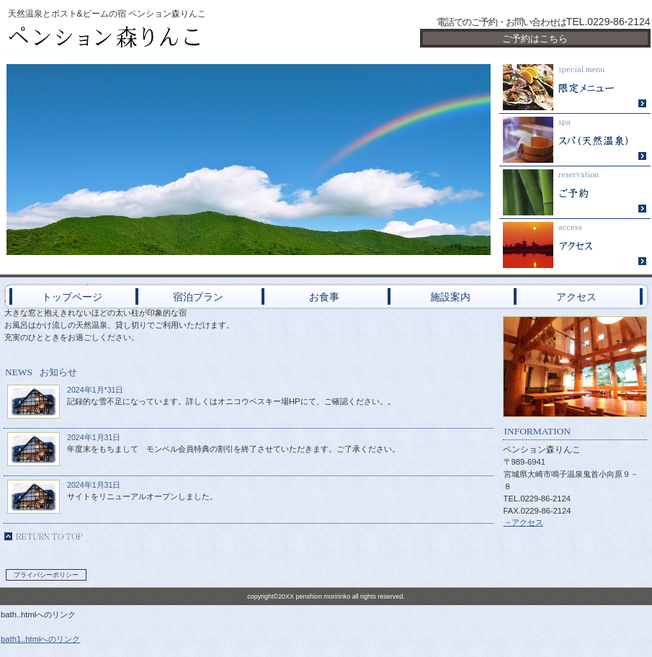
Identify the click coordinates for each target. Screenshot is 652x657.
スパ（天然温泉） (575, 140)
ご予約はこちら (535, 38)
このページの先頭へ (43, 536)
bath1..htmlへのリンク (40, 639)
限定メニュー (575, 87)
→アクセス (523, 522)
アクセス (575, 245)
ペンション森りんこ (175, 37)
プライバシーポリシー (46, 574)
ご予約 (575, 192)
